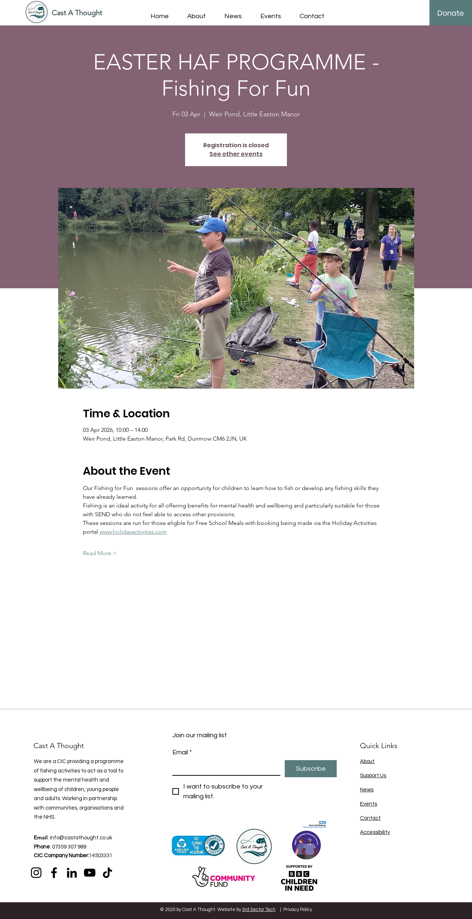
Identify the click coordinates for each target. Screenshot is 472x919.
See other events (236, 154)
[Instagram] (36, 873)
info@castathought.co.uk (81, 837)
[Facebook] (54, 873)
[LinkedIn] (72, 873)
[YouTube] (90, 873)
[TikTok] (107, 873)
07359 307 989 (69, 847)
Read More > (100, 553)
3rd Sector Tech (259, 909)
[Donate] (451, 13)
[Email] (224, 767)
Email (182, 752)
